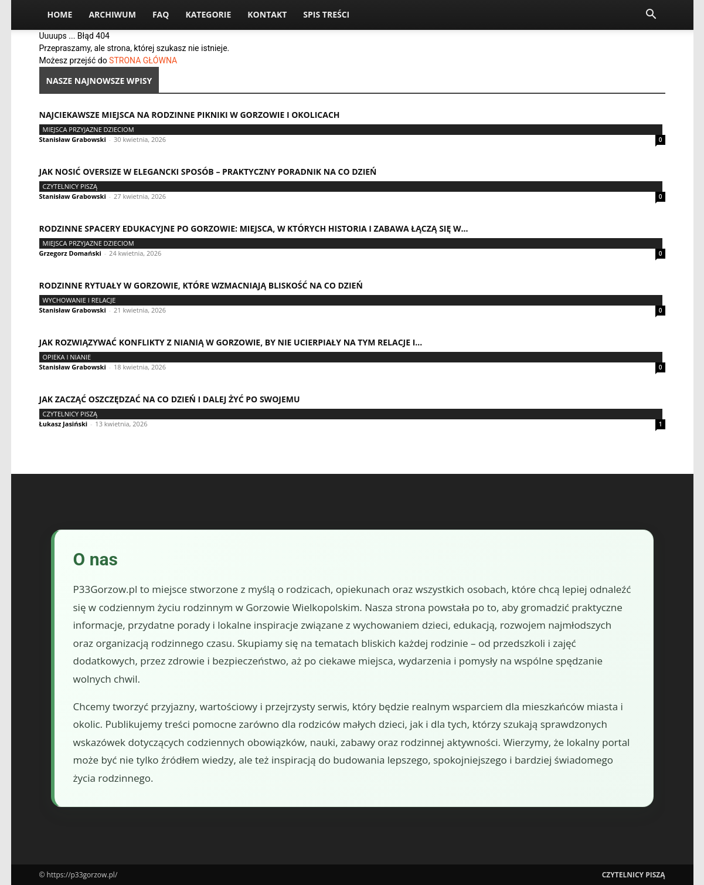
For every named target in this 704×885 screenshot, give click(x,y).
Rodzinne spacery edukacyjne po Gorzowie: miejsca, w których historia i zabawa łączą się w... (253, 228)
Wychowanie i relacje (79, 300)
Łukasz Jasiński (63, 423)
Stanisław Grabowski (72, 139)
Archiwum (112, 14)
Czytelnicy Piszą (70, 186)
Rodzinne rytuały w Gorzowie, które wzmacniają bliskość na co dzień (201, 285)
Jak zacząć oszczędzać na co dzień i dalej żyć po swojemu (169, 399)
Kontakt (267, 14)
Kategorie (208, 14)
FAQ (160, 14)
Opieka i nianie (67, 356)
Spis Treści (326, 14)
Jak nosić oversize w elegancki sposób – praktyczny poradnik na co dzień (208, 171)
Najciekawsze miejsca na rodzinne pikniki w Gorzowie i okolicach (189, 114)
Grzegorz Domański (70, 253)
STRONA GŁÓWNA (143, 60)
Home (60, 14)
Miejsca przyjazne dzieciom (88, 129)
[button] (651, 15)
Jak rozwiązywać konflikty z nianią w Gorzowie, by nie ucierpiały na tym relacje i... (231, 342)
